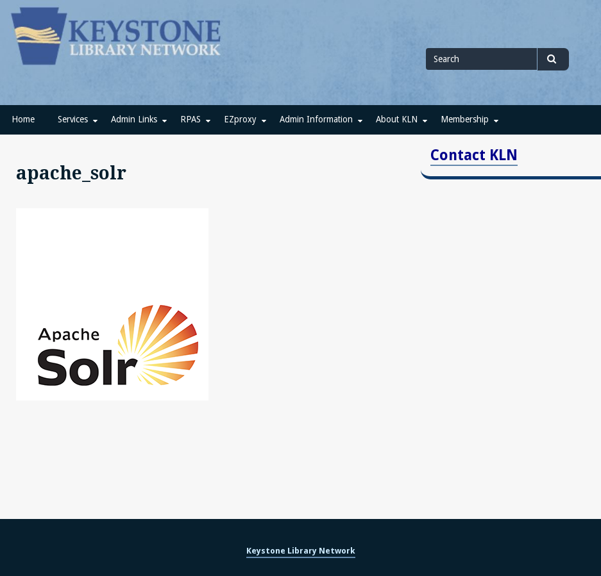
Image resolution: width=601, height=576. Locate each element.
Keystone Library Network (300, 550)
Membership (465, 119)
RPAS (190, 119)
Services (73, 119)
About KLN (397, 119)
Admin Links (134, 119)
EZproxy (240, 119)
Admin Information (316, 119)
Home (23, 119)
